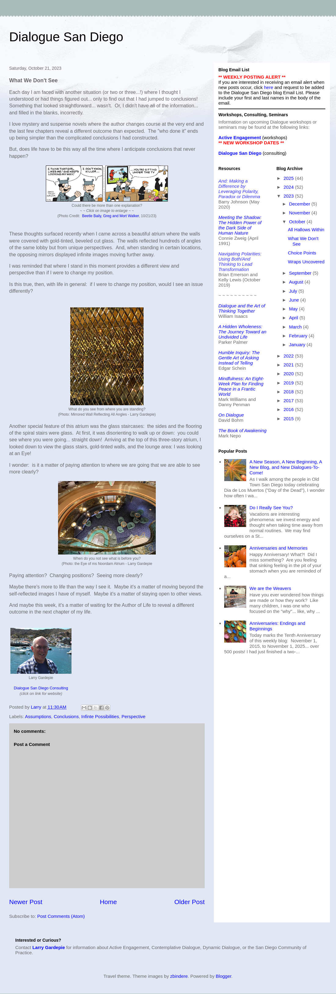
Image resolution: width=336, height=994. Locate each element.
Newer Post (25, 901)
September (301, 273)
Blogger (223, 976)
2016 (289, 409)
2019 (289, 382)
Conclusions (66, 716)
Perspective (133, 716)
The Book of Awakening (242, 430)
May (294, 308)
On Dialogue (231, 414)
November (300, 212)
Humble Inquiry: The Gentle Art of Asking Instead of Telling (239, 357)
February (299, 335)
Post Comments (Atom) (61, 916)
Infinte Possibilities (100, 716)
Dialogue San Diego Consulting (41, 688)
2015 (289, 418)
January (298, 344)
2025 (289, 178)
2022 (289, 355)
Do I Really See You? (271, 507)
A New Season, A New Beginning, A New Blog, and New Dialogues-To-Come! (286, 467)
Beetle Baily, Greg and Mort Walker (110, 216)
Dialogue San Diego (66, 37)
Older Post (189, 901)
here (268, 87)
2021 (289, 364)
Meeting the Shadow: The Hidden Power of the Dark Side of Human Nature (239, 225)
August (297, 281)
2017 (289, 400)
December (300, 203)
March (296, 326)
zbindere (179, 976)
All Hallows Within (306, 229)
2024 (289, 187)
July (293, 291)
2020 (289, 373)
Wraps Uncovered (306, 261)
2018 (289, 391)
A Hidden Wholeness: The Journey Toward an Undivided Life (242, 331)
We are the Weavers (270, 588)
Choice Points (302, 252)
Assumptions (38, 716)
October (298, 221)
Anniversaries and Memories (279, 548)
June (294, 299)
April (294, 317)
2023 (289, 195)
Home (108, 901)
